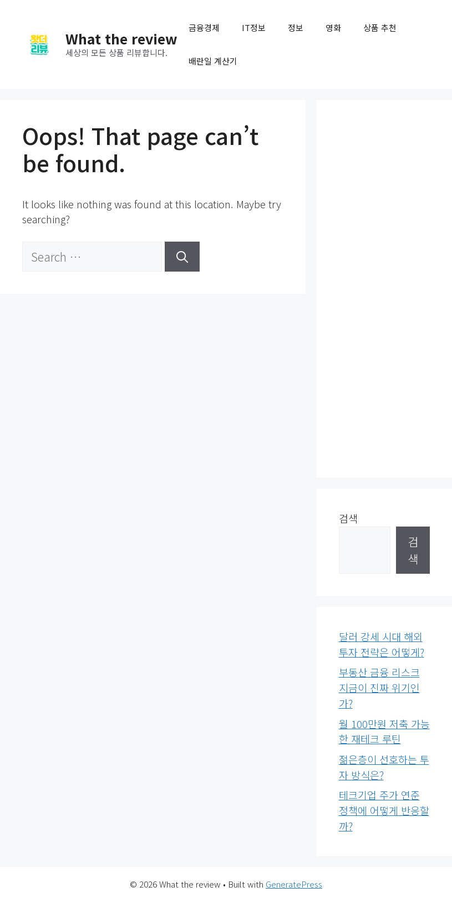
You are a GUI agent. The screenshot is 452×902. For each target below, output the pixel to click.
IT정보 (254, 27)
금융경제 (204, 27)
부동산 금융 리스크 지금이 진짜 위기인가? (379, 687)
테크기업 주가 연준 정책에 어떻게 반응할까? (384, 810)
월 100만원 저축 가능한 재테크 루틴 (384, 731)
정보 (295, 27)
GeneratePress (294, 884)
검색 (348, 518)
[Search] (182, 257)
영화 (333, 27)
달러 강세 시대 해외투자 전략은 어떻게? (381, 644)
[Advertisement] (384, 288)
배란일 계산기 (213, 61)
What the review (121, 38)
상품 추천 (380, 27)
